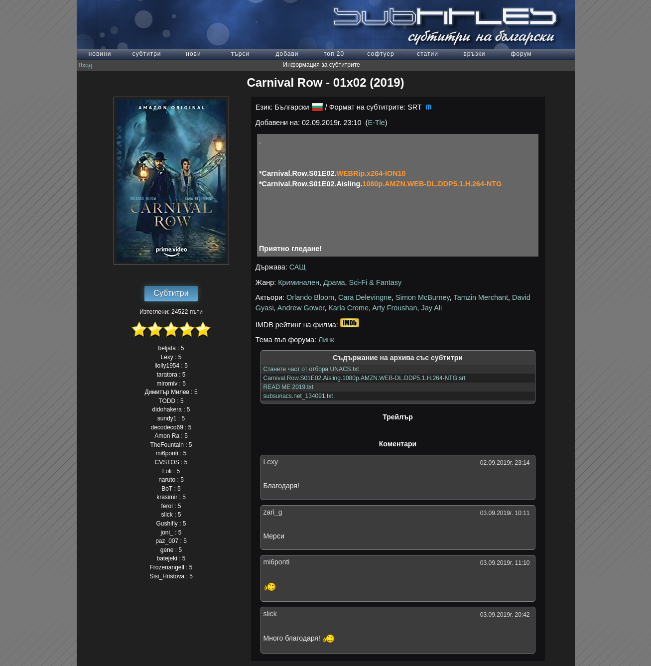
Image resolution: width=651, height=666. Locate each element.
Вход (85, 65)
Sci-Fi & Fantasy (375, 282)
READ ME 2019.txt (288, 387)
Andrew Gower (300, 308)
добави (286, 53)
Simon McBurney (422, 297)
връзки (474, 53)
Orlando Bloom (310, 297)
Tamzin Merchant (480, 297)
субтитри (146, 53)
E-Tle (376, 123)
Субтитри (170, 293)
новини (100, 53)
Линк (326, 340)
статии (427, 53)
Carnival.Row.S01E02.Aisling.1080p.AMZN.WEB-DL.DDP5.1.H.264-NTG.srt (364, 378)
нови (193, 53)
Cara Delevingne (364, 297)
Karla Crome (348, 308)
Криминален (298, 282)
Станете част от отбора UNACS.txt (311, 369)
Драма (334, 282)
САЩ (297, 267)
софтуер (380, 53)
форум (521, 53)
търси (240, 53)
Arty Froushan (394, 308)
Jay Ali (431, 308)
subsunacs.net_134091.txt (298, 396)
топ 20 (334, 53)
